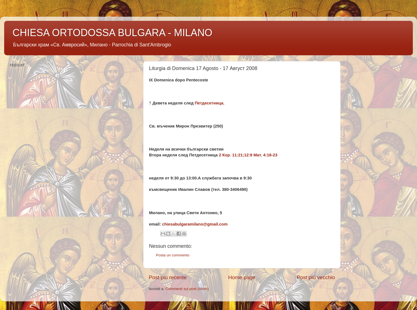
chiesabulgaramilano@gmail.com (195, 224)
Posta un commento (172, 255)
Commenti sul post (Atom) (187, 289)
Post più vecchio (316, 277)
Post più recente (168, 277)
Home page (241, 277)
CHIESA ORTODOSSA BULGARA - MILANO (112, 32)
